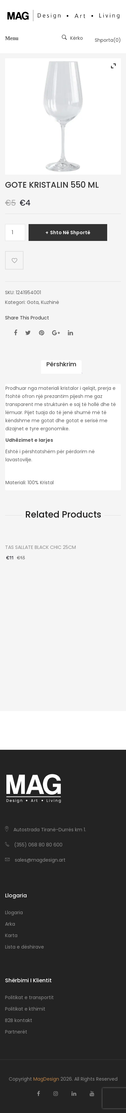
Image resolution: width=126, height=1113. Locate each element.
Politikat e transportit (29, 997)
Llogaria (14, 912)
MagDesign (46, 1079)
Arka (10, 924)
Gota (33, 302)
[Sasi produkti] (15, 232)
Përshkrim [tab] (61, 364)
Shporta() (108, 40)
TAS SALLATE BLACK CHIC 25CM (40, 547)
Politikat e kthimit (25, 1009)
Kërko (72, 38)
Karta (11, 935)
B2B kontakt (18, 1020)
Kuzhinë (50, 302)
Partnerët (16, 1031)
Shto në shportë (70, 232)
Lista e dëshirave (24, 947)
